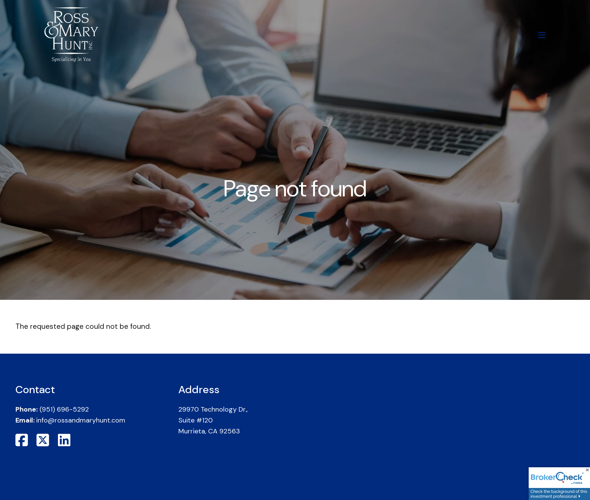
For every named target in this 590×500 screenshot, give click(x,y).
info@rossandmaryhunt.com (80, 420)
